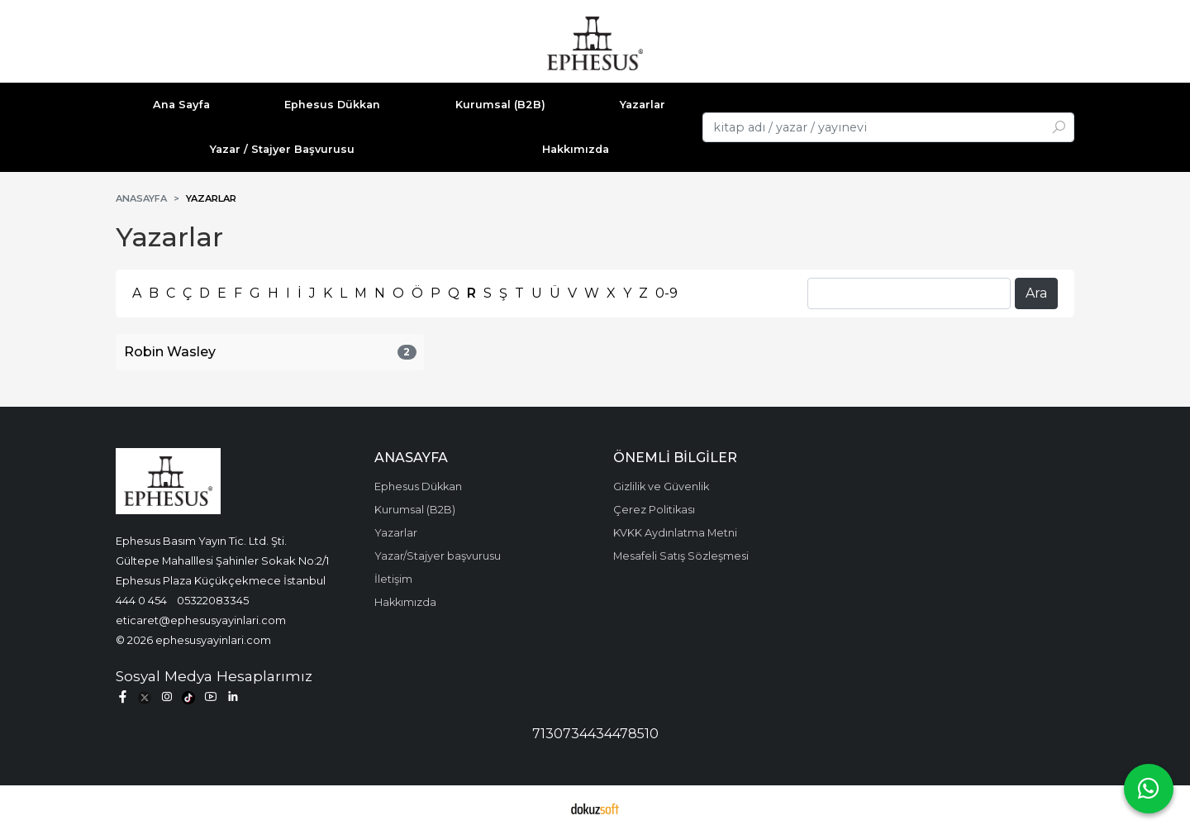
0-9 (666, 293)
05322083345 (213, 600)
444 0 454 (141, 600)
